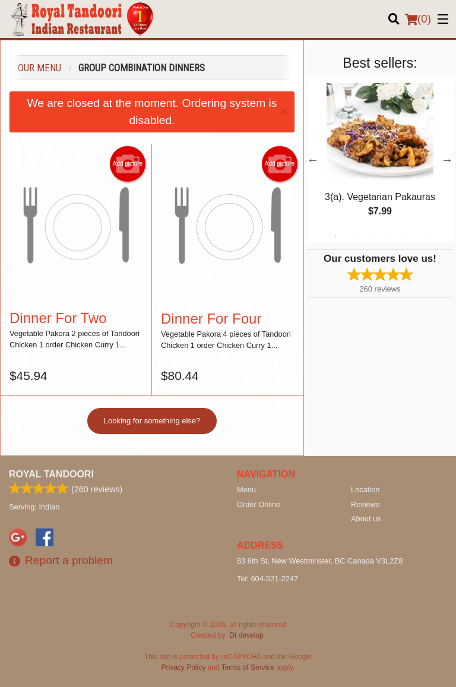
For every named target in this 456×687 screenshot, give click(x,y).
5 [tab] (407, 236)
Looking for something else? (152, 420)
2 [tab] (353, 236)
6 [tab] (424, 236)
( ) (418, 19)
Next (447, 160)
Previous (313, 160)
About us (366, 518)
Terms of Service (247, 667)
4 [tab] (389, 236)
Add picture (128, 164)
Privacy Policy (184, 667)
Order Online (258, 503)
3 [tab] (371, 236)
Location (365, 489)
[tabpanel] (380, 159)
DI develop (246, 635)
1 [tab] (335, 236)
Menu (246, 489)
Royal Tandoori (51, 473)
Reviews (365, 503)
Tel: (267, 578)
